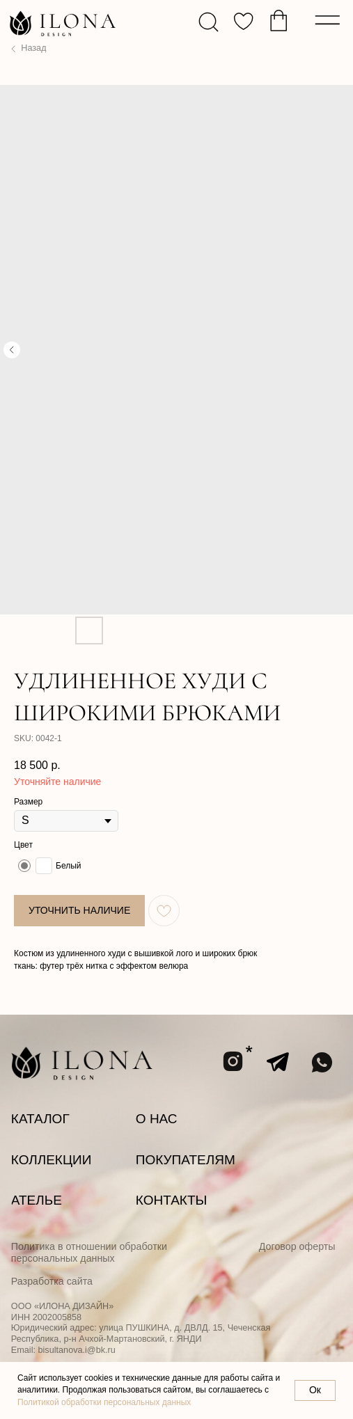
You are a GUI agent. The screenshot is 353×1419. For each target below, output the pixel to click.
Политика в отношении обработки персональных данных (89, 1252)
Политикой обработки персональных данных (104, 1402)
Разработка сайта (52, 1281)
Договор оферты (297, 1246)
